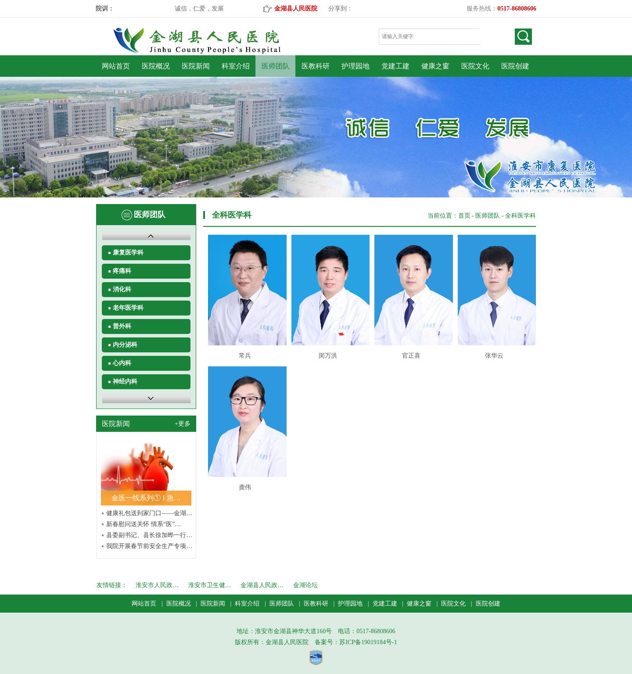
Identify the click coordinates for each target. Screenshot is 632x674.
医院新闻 (196, 66)
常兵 (245, 355)
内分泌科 (125, 344)
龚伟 (245, 487)
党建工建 (395, 66)
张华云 (494, 355)
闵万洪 (328, 355)
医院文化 (475, 66)
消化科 (122, 289)
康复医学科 (128, 252)
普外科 (122, 326)
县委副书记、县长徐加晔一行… (149, 535)
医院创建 (515, 66)
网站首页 (116, 66)
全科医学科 (520, 215)
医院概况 (156, 66)
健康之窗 (435, 66)
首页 (464, 215)
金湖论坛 (305, 585)
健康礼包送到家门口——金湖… (149, 513)
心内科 (122, 363)
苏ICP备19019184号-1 (368, 642)
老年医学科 (128, 308)
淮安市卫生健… (209, 585)
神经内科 (125, 381)
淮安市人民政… (157, 585)
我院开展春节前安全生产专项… (149, 546)
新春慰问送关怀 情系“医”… (143, 524)
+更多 (182, 423)
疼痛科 (122, 271)
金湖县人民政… (262, 585)
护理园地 (355, 66)
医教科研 (316, 66)
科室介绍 (236, 66)
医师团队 (276, 66)
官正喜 (411, 355)
